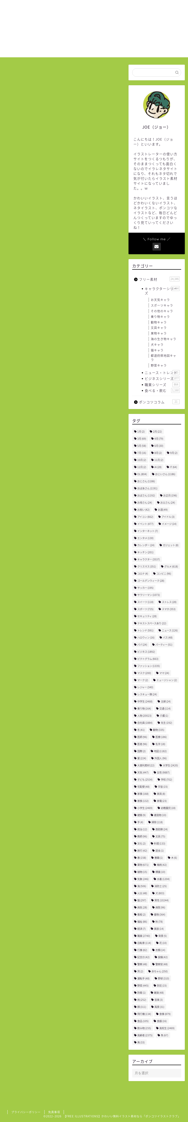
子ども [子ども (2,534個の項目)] (145, 779)
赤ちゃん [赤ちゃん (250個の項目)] (160, 971)
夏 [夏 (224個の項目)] (141, 758)
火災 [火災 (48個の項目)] (142, 893)
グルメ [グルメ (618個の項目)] (171, 566)
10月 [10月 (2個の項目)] (141, 460)
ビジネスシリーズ (162, 378)
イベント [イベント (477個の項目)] (145, 524)
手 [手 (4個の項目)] (140, 822)
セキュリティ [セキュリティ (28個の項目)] (147, 616)
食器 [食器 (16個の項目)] (162, 1021)
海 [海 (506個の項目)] (141, 886)
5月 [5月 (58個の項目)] (141, 445)
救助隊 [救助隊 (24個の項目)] (161, 829)
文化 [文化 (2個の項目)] (141, 843)
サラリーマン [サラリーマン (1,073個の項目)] (148, 595)
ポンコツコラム (159, 401)
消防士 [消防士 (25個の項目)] (160, 886)
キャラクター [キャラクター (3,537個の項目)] (148, 559)
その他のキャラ (162, 311)
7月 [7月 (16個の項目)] (141, 453)
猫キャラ (157, 350)
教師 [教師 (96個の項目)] (142, 836)
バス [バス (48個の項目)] (168, 637)
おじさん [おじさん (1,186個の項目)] (146, 481)
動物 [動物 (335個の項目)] (158, 730)
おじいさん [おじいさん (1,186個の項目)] (165, 474)
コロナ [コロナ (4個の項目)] (142, 573)
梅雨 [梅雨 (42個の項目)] (162, 865)
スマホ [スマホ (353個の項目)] (169, 609)
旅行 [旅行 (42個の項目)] (142, 850)
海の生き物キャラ (163, 339)
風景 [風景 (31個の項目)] (159, 1007)
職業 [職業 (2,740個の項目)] (143, 936)
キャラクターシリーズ (162, 290)
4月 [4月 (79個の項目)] (158, 438)
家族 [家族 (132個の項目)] (143, 801)
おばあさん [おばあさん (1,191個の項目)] (147, 488)
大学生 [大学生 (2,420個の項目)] (170, 765)
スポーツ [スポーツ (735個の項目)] (145, 609)
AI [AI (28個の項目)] (158, 467)
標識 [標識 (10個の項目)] (160, 872)
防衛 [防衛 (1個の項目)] (141, 992)
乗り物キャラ (160, 316)
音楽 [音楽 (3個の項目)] (158, 999)
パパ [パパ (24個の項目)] (142, 644)
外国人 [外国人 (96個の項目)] (160, 758)
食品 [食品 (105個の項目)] (143, 1021)
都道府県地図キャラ (163, 357)
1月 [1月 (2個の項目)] (141, 431)
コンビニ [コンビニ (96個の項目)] (163, 573)
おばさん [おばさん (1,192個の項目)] (146, 495)
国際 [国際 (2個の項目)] (141, 751)
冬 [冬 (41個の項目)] (141, 730)
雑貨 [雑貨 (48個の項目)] (159, 992)
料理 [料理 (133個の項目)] (159, 843)
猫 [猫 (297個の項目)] (141, 900)
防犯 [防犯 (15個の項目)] (162, 985)
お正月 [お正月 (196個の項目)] (170, 495)
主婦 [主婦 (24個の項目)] (166, 701)
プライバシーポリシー (26, 1112)
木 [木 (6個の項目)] (174, 857)
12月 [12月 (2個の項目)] (141, 467)
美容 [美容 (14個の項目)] (159, 928)
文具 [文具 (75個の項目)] (160, 836)
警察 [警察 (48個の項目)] (142, 964)
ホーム (93, 7)
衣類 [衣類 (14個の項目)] (160, 950)
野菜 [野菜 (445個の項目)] (143, 985)
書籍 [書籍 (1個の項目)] (158, 857)
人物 (14, 422)
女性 (28, 422)
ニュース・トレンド (162, 372)
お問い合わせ (151, 7)
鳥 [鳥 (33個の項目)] (141, 1042)
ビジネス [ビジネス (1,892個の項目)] (146, 651)
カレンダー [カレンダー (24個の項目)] (145, 545)
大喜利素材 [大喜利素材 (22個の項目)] (145, 765)
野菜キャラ (159, 365)
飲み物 (43, 422)
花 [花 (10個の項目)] (163, 943)
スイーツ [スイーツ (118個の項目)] (145, 602)
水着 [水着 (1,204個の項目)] (163, 879)
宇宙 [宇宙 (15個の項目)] (163, 786)
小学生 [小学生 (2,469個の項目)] (145, 808)
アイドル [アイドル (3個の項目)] (168, 517)
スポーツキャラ (162, 305)
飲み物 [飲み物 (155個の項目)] (144, 1028)
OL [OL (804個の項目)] (142, 474)
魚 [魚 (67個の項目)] (164, 1035)
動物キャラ (159, 322)
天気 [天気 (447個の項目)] (143, 772)
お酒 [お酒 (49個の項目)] (163, 509)
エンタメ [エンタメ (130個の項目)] (145, 538)
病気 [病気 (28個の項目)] (142, 907)
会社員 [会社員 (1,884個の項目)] (145, 722)
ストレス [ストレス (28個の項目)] (169, 602)
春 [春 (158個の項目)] (141, 857)
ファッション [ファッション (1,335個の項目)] (148, 666)
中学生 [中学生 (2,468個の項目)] (145, 701)
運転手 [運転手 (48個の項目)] (143, 978)
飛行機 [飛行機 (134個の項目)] (144, 1014)
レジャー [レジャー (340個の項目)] (145, 687)
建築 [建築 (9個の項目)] (141, 815)
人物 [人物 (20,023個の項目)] (144, 715)
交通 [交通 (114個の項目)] (165, 708)
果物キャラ (159, 333)
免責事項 (54, 1112)
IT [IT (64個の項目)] (173, 467)
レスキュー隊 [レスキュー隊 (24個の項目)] (147, 694)
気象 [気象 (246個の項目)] (143, 879)
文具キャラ (159, 328)
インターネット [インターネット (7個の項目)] (147, 531)
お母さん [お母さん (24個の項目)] (144, 502)
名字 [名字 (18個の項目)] (160, 744)
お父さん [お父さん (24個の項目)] (167, 502)
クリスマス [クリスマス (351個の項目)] (146, 566)
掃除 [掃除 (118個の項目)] (157, 822)
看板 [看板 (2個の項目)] (141, 914)
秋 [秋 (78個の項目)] (159, 921)
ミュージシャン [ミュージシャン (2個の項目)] (166, 680)
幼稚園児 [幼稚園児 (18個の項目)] (168, 808)
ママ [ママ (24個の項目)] (164, 673)
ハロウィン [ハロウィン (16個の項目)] (145, 637)
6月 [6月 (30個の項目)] (158, 445)
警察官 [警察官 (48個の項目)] (161, 964)
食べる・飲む (162, 390)
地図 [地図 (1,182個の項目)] (160, 751)
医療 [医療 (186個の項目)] (161, 737)
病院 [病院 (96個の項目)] (160, 907)
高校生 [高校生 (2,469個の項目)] (167, 1028)
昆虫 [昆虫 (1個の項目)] (159, 850)
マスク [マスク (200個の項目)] (144, 673)
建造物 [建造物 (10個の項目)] (160, 815)
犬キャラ (157, 344)
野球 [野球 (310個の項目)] (163, 978)
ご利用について (119, 7)
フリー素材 (16, 73)
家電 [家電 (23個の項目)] (162, 801)
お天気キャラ (160, 300)
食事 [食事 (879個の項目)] (165, 1014)
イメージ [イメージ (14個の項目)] (169, 524)
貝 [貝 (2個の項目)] (140, 971)
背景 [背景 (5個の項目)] (162, 936)
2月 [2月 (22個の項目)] (157, 431)
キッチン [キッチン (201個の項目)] (145, 552)
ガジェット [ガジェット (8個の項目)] (170, 545)
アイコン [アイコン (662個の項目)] (145, 517)
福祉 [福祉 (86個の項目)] (142, 921)
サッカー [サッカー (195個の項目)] (145, 588)
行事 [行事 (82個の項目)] (142, 950)
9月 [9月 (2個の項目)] (173, 453)
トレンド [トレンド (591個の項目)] (145, 630)
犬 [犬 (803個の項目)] (159, 893)
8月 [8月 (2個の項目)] (158, 453)
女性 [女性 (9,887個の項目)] (163, 772)
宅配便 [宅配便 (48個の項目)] (143, 786)
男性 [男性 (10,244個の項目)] (161, 900)
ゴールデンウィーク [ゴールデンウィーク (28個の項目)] (150, 580)
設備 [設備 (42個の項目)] (163, 957)
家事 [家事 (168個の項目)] (143, 794)
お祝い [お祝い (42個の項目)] (143, 509)
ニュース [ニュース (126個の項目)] (170, 630)
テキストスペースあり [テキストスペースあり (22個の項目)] (151, 623)
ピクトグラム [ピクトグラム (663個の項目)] (147, 659)
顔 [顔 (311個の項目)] (141, 1007)
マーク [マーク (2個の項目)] (142, 680)
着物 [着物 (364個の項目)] (159, 914)
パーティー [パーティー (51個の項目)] (163, 644)
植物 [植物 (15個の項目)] (142, 872)
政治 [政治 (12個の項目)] (142, 829)
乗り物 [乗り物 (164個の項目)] (144, 708)
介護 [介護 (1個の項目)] (164, 715)
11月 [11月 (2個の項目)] (158, 460)
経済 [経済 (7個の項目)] (141, 928)
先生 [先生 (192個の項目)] (166, 722)
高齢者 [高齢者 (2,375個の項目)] (145, 1035)
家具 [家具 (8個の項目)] (161, 794)
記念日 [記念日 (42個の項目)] (143, 957)
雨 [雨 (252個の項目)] (141, 999)
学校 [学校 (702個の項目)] (166, 779)
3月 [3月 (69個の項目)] (141, 438)
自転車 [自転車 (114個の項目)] (144, 943)
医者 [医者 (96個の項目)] (142, 744)
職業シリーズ (162, 384)
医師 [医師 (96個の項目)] (142, 737)
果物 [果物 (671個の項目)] (143, 865)
